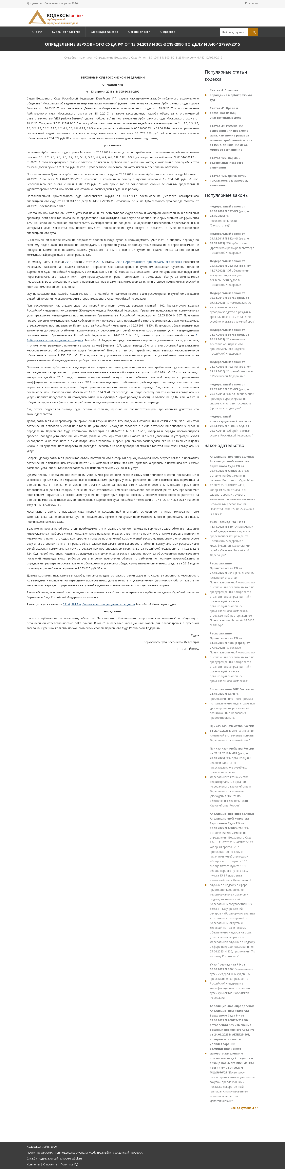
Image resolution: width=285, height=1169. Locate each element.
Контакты (251, 3)
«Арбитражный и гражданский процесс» (115, 1152)
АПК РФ (37, 32)
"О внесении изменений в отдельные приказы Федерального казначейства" (232, 733)
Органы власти (139, 32)
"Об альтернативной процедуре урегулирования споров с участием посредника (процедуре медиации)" (232, 396)
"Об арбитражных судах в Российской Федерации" (231, 426)
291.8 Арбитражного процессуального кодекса (103, 604)
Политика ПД (69, 1164)
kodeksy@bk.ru (72, 1158)
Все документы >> (244, 1108)
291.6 (99, 262)
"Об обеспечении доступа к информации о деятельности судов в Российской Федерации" (230, 273)
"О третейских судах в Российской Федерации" (231, 369)
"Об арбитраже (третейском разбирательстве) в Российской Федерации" (232, 243)
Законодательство (104, 32)
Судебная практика (66, 32)
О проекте (167, 32)
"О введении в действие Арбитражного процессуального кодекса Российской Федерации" (229, 341)
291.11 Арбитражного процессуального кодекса (149, 262)
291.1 (68, 262)
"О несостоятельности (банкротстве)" (230, 215)
